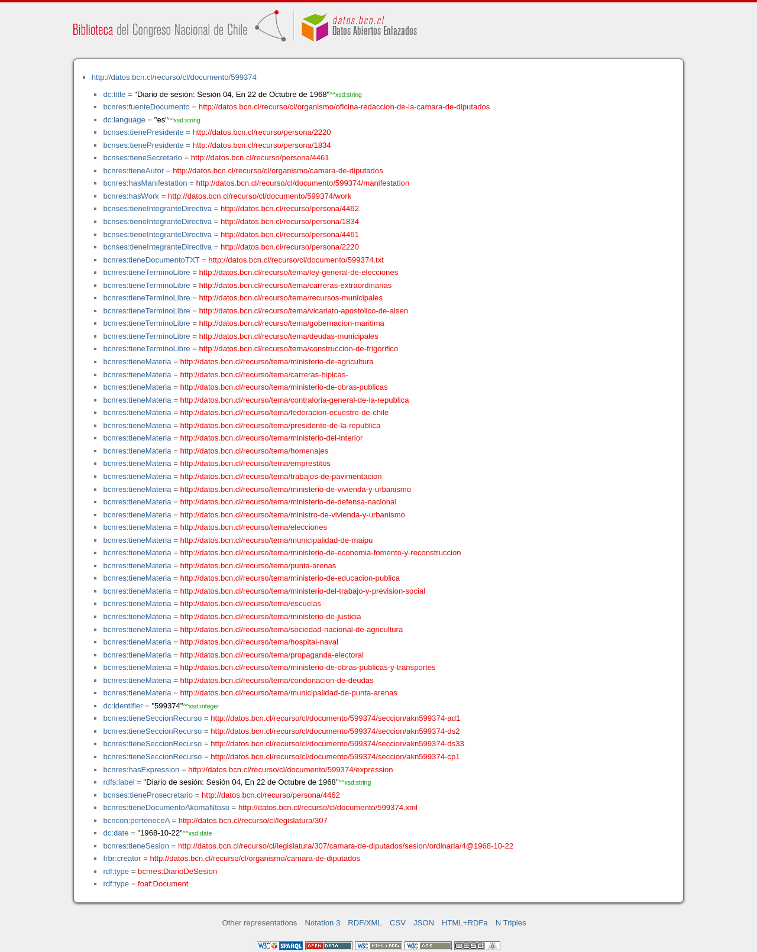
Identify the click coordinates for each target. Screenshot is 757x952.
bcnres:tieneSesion (136, 845)
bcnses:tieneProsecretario (148, 795)
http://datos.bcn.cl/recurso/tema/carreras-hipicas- (264, 374)
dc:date (115, 832)
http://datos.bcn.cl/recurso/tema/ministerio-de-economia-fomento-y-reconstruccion (320, 552)
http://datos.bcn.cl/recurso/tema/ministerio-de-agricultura (277, 361)
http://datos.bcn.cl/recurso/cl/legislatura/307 (253, 820)
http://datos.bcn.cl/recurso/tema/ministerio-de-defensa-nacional (288, 501)
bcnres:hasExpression (141, 769)
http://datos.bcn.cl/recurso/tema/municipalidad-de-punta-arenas (288, 692)
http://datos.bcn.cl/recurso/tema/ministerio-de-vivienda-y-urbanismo (296, 489)
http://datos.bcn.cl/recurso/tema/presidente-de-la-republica (280, 425)
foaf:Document (163, 883)
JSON (423, 922)
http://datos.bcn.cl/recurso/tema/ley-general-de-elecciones (299, 272)
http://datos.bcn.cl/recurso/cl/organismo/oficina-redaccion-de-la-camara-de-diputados (344, 106)
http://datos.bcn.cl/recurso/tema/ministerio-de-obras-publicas (284, 387)
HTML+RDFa (465, 922)
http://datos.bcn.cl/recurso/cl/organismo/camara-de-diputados (278, 170)
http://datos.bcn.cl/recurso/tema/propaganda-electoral (272, 654)
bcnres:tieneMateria (137, 361)
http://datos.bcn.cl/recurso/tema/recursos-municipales (291, 297)
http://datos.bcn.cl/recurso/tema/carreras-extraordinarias (295, 285)
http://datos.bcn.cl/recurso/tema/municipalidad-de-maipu (276, 540)
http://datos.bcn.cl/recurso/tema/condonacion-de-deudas (277, 680)
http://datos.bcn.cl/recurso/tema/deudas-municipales (288, 336)
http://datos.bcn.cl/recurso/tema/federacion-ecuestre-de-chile (284, 412)
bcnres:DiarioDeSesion (177, 871)
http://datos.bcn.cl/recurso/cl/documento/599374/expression (290, 769)
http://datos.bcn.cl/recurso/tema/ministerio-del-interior (271, 437)
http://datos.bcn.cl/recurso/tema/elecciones (253, 527)
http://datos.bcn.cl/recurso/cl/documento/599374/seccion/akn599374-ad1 (335, 718)
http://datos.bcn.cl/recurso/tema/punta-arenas (258, 565)
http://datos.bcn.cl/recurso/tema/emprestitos (255, 463)
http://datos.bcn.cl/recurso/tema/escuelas (250, 603)
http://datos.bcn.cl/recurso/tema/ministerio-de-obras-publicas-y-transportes (308, 667)
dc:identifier (123, 705)
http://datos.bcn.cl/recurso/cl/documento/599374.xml (328, 807)
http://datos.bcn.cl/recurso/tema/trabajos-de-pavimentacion (281, 476)
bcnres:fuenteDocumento (146, 106)
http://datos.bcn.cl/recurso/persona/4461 (260, 157)
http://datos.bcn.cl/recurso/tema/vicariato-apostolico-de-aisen (303, 310)
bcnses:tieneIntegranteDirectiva (157, 208)
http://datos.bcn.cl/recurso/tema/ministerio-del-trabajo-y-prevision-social (303, 591)
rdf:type (116, 871)
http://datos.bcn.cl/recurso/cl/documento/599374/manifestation (302, 183)
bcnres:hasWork (130, 196)
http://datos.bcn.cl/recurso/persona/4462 (290, 208)
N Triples (511, 922)
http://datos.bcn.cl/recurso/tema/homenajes (254, 450)
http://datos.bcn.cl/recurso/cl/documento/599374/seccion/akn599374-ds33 (337, 743)
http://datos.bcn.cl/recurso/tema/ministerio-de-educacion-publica (290, 578)
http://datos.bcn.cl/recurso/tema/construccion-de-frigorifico (299, 348)
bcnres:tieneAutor (133, 170)
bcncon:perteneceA (136, 820)
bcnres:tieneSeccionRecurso (152, 718)
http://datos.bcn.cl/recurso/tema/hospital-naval (259, 641)
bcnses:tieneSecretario (142, 157)
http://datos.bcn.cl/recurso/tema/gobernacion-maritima (291, 323)
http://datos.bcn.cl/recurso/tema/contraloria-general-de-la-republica (294, 400)
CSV (398, 922)
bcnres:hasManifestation (145, 183)
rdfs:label (118, 782)
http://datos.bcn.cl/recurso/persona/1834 (262, 145)
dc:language (124, 119)
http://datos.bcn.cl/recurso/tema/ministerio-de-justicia (270, 616)
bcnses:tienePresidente (143, 132)
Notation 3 (322, 922)
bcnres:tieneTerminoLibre (146, 272)
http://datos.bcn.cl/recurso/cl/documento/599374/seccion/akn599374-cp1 (335, 756)
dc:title (114, 94)
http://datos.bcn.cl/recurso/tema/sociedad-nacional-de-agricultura (291, 629)
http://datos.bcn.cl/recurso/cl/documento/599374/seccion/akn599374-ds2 (335, 731)
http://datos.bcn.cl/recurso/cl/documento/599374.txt (296, 259)
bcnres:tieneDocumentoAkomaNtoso (166, 807)
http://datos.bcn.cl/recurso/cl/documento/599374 (174, 77)
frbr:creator (122, 858)
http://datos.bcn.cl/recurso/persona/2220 (262, 132)
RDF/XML (365, 922)
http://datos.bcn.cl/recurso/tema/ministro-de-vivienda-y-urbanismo (292, 514)
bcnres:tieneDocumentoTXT (151, 259)
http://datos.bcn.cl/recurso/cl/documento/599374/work (259, 196)
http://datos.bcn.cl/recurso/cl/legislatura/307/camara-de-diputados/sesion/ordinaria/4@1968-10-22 (345, 845)
